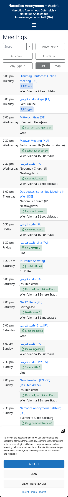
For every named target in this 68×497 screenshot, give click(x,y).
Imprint (25, 492)
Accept (34, 464)
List (43, 66)
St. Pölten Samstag (32, 261)
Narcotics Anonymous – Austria (34, 6)
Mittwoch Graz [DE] (33, 117)
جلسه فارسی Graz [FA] (34, 325)
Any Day (16, 56)
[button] (62, 431)
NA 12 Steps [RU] (31, 302)
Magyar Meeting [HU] (34, 141)
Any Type (16, 66)
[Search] (15, 46)
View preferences (34, 483)
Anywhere (49, 46)
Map (58, 66)
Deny (34, 474)
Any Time (49, 56)
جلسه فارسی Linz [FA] (34, 243)
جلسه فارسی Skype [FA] (35, 99)
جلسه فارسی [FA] (31, 164)
